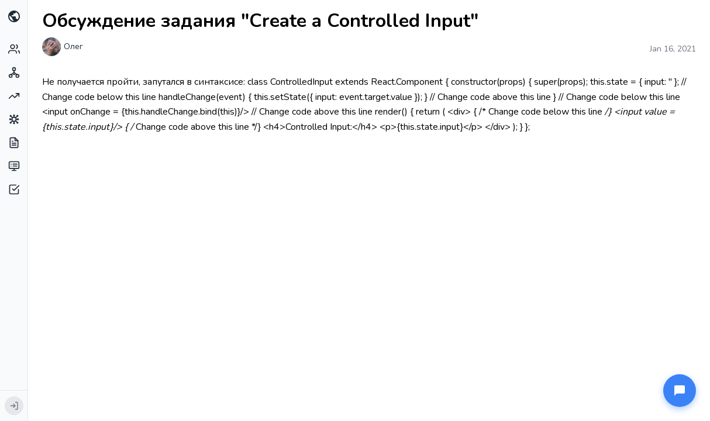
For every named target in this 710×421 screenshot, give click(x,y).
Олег (73, 46)
